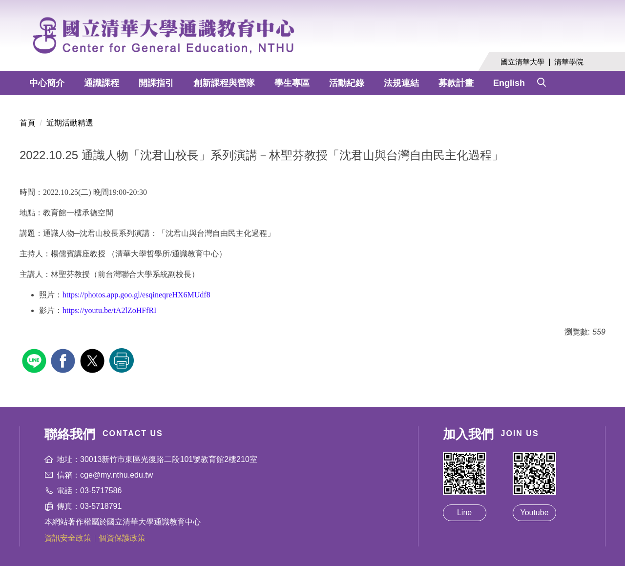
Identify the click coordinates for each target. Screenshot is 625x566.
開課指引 (156, 83)
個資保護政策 (122, 538)
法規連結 (401, 83)
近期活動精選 (69, 123)
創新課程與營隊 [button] (224, 83)
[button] (541, 80)
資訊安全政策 (67, 538)
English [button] (509, 83)
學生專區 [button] (292, 83)
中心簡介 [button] (46, 83)
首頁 (27, 123)
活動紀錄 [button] (346, 83)
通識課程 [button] (101, 83)
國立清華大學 (522, 62)
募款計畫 (456, 83)
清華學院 (568, 62)
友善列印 (121, 360)
